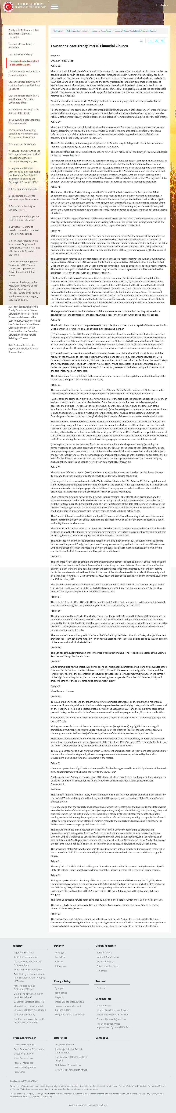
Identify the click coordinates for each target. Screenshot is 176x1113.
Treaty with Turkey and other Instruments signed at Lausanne (24, 34)
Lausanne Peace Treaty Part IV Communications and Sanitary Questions (24, 85)
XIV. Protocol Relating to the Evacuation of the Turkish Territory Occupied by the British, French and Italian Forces (23, 268)
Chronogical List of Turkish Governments (69, 1050)
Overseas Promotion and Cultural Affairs (68, 1008)
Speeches (60, 957)
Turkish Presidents (64, 1044)
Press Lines (19, 1071)
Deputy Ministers (106, 945)
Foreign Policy (62, 981)
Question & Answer (24, 1053)
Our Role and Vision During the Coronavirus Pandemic (30, 1020)
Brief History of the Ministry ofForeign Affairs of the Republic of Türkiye (29, 978)
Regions (59, 997)
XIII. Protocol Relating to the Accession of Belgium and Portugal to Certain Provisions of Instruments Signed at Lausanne (24, 247)
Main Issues (61, 992)
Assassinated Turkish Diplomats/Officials (24, 987)
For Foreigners (104, 1005)
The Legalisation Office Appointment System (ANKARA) (112, 1025)
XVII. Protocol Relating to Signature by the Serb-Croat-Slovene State (23, 348)
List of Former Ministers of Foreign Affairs (27, 963)
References (58, 31)
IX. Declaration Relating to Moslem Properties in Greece (23, 197)
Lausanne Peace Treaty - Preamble (21, 45)
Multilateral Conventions (77, 31)
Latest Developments (25, 1067)
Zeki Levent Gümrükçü (108, 966)
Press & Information (24, 1037)
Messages (60, 952)
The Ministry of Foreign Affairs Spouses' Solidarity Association (30, 1008)
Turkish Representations (26, 957)
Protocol (100, 981)
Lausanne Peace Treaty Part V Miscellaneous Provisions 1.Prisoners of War (24, 99)
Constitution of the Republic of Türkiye (71, 1059)
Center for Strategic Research (29, 1001)
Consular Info (103, 998)
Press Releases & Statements (29, 1049)
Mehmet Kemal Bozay (107, 957)
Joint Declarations (23, 1058)
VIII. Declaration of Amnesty (23, 189)
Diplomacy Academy (24, 1014)
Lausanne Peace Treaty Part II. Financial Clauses (24, 63)
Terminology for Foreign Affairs (71, 1069)
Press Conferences (23, 1062)
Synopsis (59, 988)
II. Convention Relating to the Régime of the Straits (24, 111)
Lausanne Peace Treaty (21, 54)
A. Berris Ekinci (103, 952)
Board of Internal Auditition (28, 969)
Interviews (60, 966)
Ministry (18, 945)
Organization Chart (23, 952)
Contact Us (102, 1037)
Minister (59, 945)
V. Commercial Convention (22, 144)
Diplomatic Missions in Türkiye (112, 1014)
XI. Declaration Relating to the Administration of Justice (24, 218)
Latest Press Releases (25, 1044)
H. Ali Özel (101, 970)
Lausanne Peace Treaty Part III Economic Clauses (24, 73)
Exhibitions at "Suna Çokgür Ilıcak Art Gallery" (28, 995)
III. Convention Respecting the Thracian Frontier (24, 121)
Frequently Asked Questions (69, 1014)
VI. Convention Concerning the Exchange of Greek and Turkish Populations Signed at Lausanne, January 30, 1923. (24, 156)
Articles (59, 961)
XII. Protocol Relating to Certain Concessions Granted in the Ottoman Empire (24, 230)
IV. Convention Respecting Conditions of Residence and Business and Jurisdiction (23, 134)
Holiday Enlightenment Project (112, 1010)
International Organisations (69, 1001)
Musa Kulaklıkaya (105, 961)
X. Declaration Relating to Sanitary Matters (22, 208)
